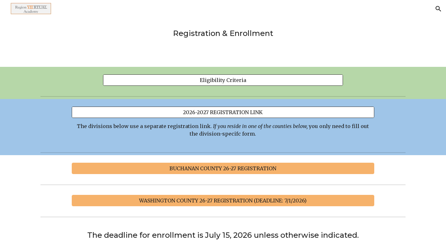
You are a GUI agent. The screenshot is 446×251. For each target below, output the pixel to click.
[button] (438, 8)
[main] (223, 33)
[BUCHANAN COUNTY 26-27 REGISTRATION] (223, 168)
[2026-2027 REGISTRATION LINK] (223, 112)
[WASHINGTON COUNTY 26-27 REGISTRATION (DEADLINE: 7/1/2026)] (223, 200)
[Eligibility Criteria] (223, 80)
